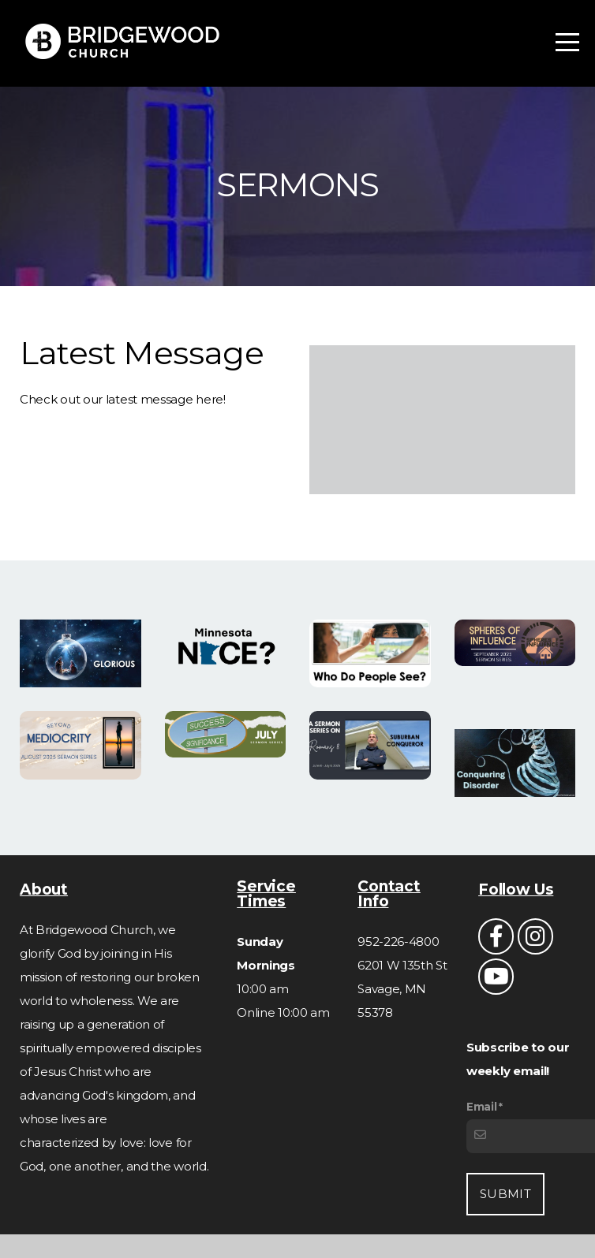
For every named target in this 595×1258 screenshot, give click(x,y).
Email (481, 1106)
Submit (505, 1193)
